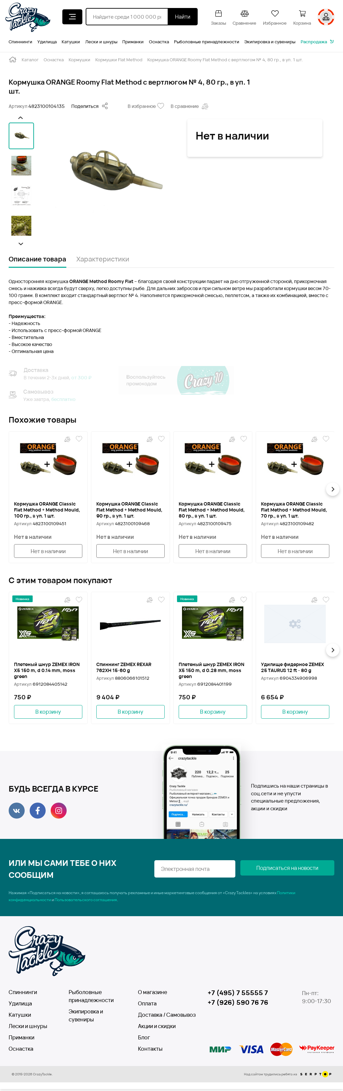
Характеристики (102, 258)
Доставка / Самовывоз (162, 1016)
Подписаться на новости (301, 871)
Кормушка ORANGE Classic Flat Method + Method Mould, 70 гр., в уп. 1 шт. (294, 510)
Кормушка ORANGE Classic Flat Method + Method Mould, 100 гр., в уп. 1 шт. (47, 510)
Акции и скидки (157, 1028)
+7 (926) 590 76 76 (239, 1004)
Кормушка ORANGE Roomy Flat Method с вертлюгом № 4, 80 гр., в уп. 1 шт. (225, 60)
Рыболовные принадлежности (206, 42)
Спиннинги (20, 42)
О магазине (152, 994)
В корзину (48, 713)
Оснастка (159, 42)
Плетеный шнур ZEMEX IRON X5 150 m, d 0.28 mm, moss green (211, 671)
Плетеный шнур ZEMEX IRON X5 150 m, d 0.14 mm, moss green (46, 671)
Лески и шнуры (101, 42)
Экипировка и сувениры (269, 42)
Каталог (30, 60)
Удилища (47, 42)
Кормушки (79, 60)
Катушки (71, 42)
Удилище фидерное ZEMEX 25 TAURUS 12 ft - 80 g (294, 668)
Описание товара (37, 258)
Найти (182, 16)
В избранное (146, 106)
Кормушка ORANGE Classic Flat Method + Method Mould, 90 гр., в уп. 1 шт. (129, 510)
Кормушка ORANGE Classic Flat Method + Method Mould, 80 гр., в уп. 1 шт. (212, 510)
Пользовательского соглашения (86, 902)
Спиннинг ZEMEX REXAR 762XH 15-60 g (126, 668)
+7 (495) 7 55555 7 (238, 994)
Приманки (133, 42)
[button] (20, 117)
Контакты (150, 1050)
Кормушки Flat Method (118, 60)
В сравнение (190, 106)
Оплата (147, 1005)
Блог (144, 1039)
